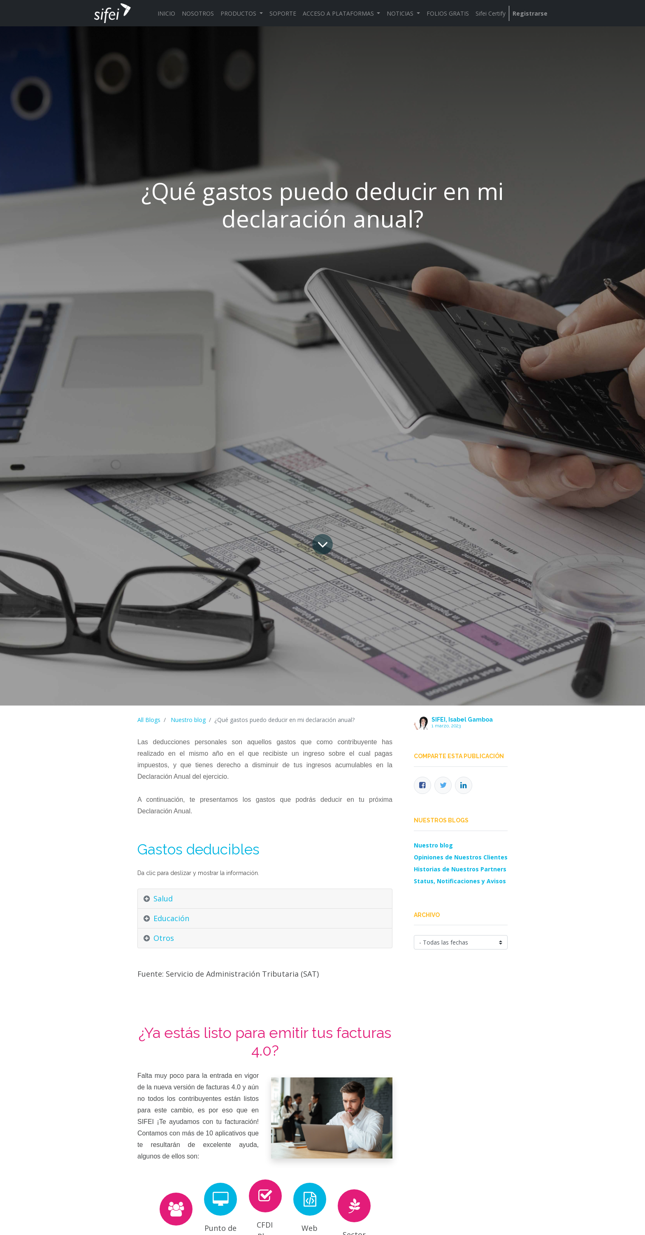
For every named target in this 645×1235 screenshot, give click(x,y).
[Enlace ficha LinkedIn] (463, 785)
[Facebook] (422, 785)
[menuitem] (166, 13)
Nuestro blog (188, 720)
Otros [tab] (163, 938)
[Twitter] (443, 785)
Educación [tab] (171, 918)
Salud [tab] (163, 898)
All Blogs (148, 720)
